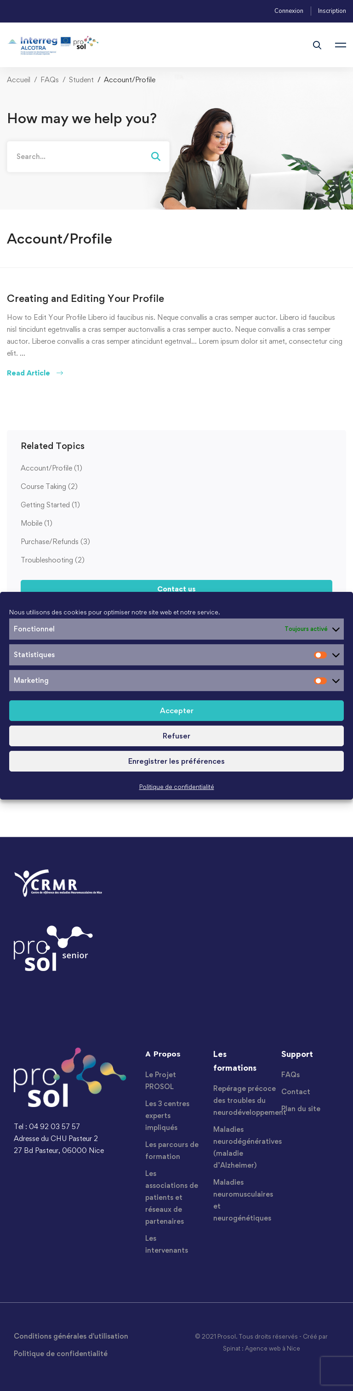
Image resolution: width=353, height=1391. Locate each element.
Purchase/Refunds (55, 541)
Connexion (288, 11)
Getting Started (50, 504)
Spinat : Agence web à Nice (261, 1348)
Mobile (36, 523)
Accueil (18, 79)
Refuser (176, 735)
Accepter (177, 710)
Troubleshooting (53, 560)
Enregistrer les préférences (176, 761)
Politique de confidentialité (176, 786)
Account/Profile (51, 468)
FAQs (49, 79)
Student (81, 79)
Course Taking (49, 486)
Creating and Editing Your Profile (85, 298)
